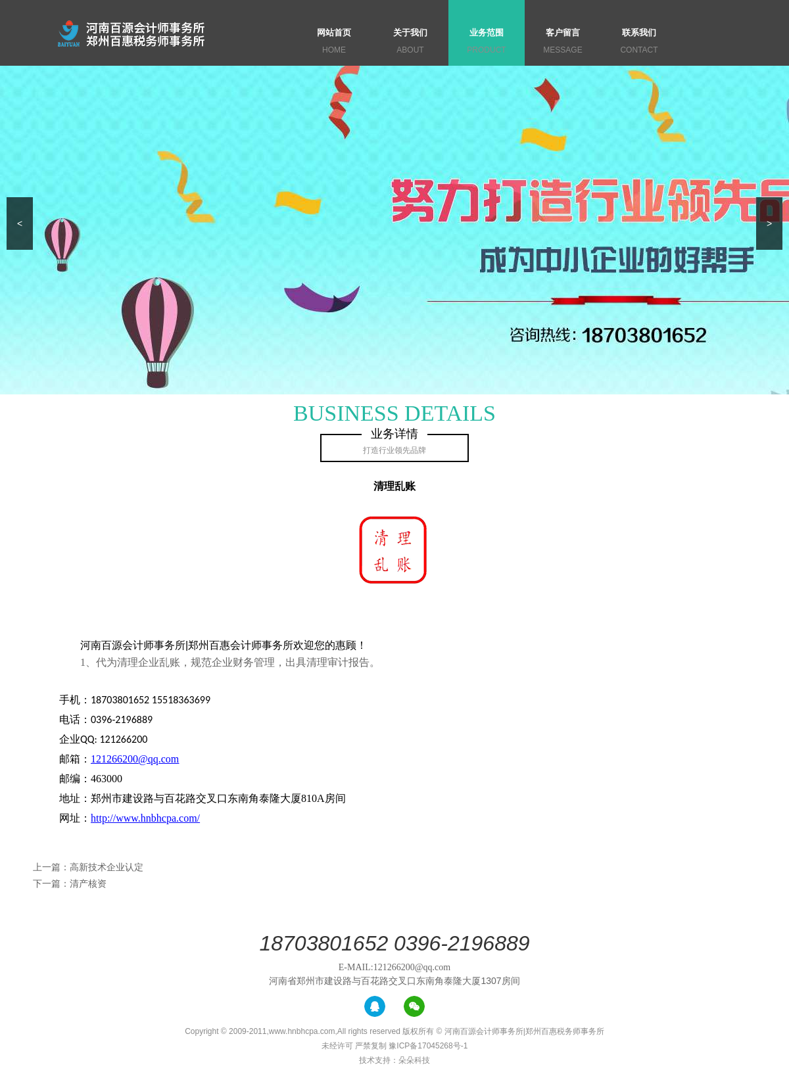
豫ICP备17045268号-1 (428, 1045)
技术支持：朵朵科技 (394, 1060)
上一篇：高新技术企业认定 (88, 867)
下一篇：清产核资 (70, 883)
